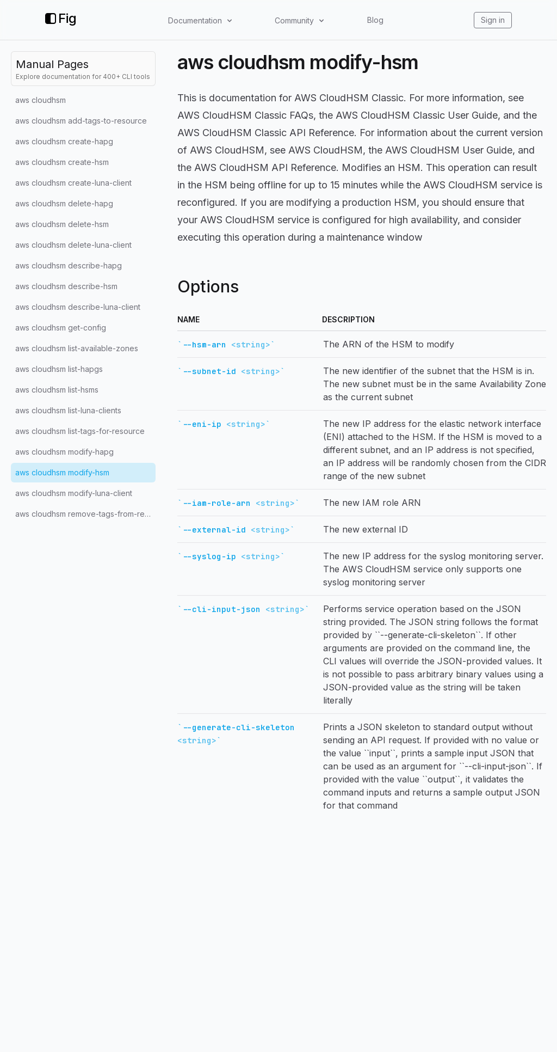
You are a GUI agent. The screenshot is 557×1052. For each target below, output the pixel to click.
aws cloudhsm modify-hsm (62, 472)
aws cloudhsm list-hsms (56, 389)
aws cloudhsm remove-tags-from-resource (85, 513)
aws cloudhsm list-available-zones (76, 348)
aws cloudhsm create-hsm (62, 162)
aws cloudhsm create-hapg (64, 141)
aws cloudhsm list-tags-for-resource (80, 431)
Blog (375, 20)
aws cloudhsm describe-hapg (68, 265)
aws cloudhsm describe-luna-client (77, 306)
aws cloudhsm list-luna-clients (68, 410)
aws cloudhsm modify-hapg (64, 451)
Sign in (493, 20)
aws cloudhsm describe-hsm (66, 286)
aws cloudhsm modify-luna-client (73, 493)
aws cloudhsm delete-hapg (64, 203)
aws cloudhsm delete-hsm (62, 224)
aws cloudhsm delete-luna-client (73, 244)
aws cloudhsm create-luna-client (73, 182)
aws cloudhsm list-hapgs (59, 369)
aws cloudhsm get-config (60, 327)
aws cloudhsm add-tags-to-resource (81, 120)
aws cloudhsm (40, 100)
